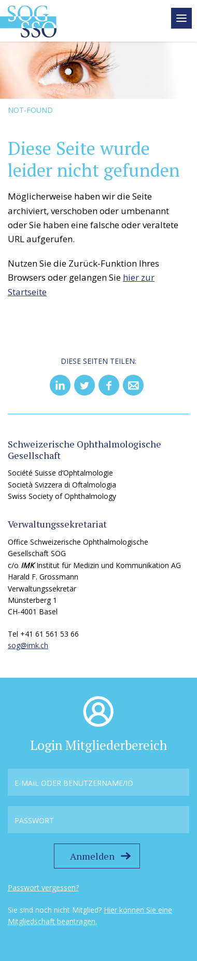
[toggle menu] (181, 18)
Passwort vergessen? (43, 887)
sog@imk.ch (28, 645)
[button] (60, 385)
